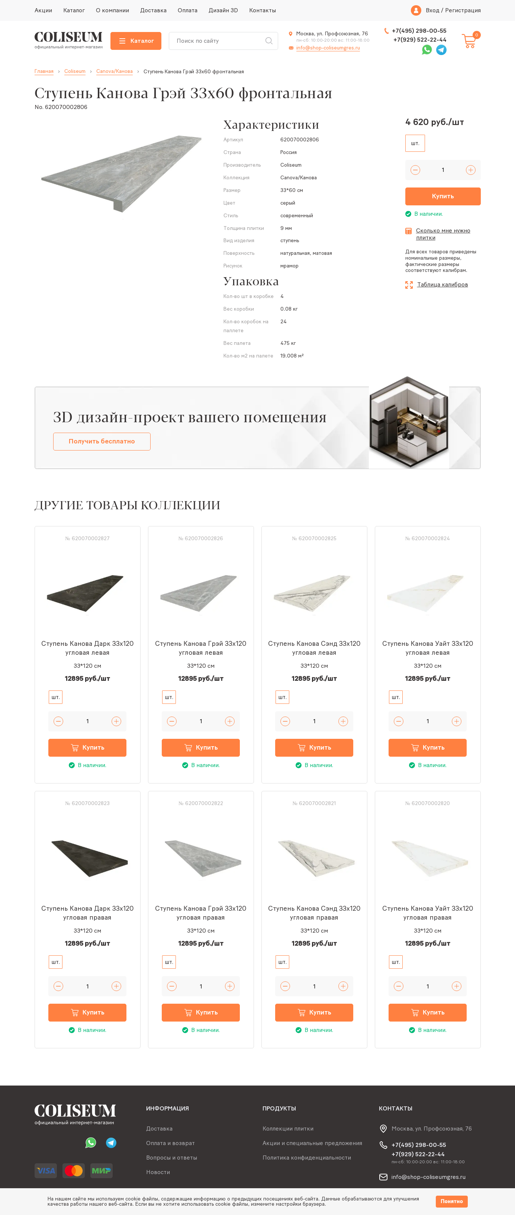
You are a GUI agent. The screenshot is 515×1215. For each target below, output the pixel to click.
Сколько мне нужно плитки (443, 234)
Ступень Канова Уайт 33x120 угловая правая (427, 912)
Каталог (74, 10)
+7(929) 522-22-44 (420, 39)
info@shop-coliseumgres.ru (328, 48)
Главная (44, 71)
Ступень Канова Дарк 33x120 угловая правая (87, 912)
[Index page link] (69, 41)
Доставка (153, 10)
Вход (433, 10)
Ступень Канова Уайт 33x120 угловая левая (427, 648)
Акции (43, 10)
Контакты (262, 10)
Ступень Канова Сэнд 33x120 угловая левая (314, 648)
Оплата (187, 10)
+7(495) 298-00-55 (419, 30)
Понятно (452, 1201)
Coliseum (75, 71)
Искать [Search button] (269, 41)
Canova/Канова (114, 71)
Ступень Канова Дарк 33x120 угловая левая (87, 648)
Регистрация (463, 10)
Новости (158, 1172)
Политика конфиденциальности (307, 1157)
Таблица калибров (442, 284)
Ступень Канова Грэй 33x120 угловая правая (201, 912)
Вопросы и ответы (171, 1157)
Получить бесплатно (102, 441)
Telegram (441, 50)
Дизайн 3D (223, 10)
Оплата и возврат (170, 1143)
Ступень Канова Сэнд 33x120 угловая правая (314, 912)
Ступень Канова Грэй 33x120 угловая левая (201, 648)
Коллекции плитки (288, 1128)
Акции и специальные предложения (312, 1143)
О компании (112, 10)
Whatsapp (426, 49)
